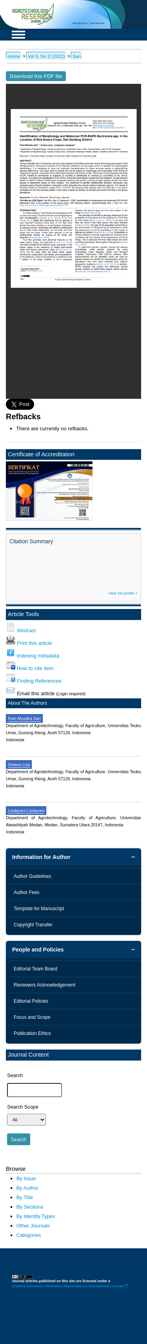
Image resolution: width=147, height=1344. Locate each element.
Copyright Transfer (33, 924)
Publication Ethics (32, 1033)
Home (14, 56)
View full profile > (123, 593)
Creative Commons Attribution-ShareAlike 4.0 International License (70, 1286)
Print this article (34, 643)
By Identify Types (35, 1216)
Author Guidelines (32, 876)
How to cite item (35, 668)
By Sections (30, 1207)
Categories (28, 1235)
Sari (77, 56)
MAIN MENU (18, 35)
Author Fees (26, 892)
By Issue (26, 1178)
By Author (27, 1188)
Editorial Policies (31, 1001)
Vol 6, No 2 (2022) (46, 56)
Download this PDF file (36, 76)
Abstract (26, 630)
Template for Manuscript (39, 908)
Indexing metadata (38, 656)
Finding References (39, 681)
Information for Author (41, 857)
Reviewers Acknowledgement (44, 985)
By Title (24, 1197)
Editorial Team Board (35, 969)
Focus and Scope (32, 1017)
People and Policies (38, 949)
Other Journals (33, 1226)
